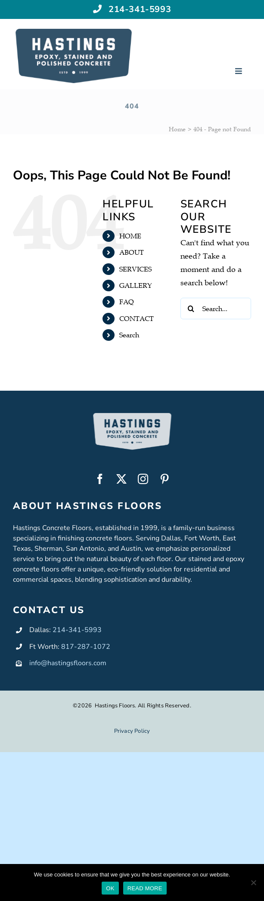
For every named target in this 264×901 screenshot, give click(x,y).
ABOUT (131, 252)
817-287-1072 (85, 646)
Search (129, 334)
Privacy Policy (132, 731)
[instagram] (143, 479)
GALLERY (135, 285)
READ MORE (144, 888)
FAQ (126, 301)
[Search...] (215, 308)
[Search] (191, 308)
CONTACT (136, 318)
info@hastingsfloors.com (67, 663)
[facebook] (100, 479)
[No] (253, 882)
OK (110, 888)
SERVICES (135, 269)
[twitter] (121, 479)
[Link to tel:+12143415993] (97, 8)
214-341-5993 (140, 8)
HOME (130, 235)
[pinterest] (164, 479)
